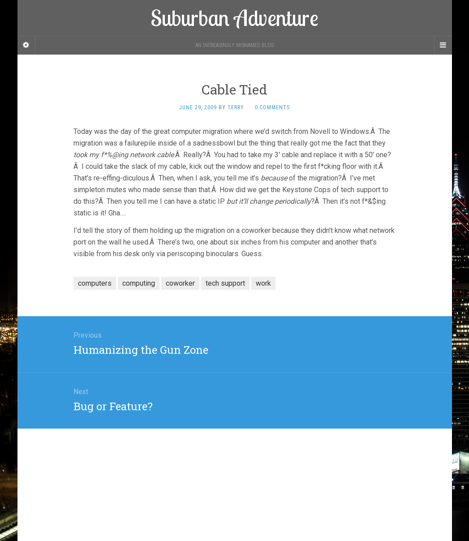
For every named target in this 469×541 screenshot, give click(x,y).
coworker (180, 283)
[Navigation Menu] (443, 45)
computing (138, 283)
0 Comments (272, 107)
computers (95, 283)
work (263, 283)
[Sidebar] (26, 45)
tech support (225, 283)
